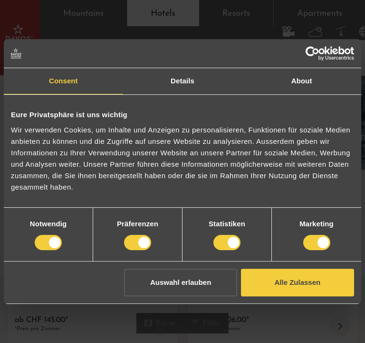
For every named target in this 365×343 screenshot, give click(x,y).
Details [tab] (182, 81)
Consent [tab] (63, 81)
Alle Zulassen (298, 282)
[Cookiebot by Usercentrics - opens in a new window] (312, 53)
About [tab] (301, 81)
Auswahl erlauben (180, 282)
